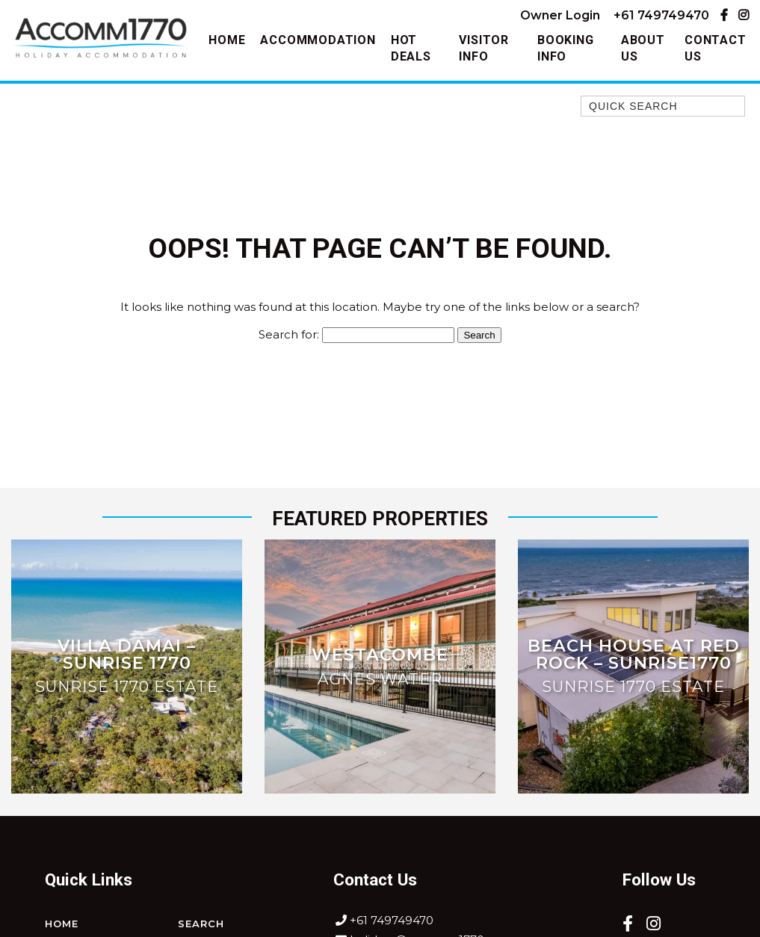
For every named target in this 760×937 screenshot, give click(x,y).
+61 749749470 (661, 15)
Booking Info (565, 48)
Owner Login (560, 15)
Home (226, 40)
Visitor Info (484, 48)
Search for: (289, 334)
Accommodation (317, 40)
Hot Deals (411, 48)
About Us (643, 48)
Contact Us (716, 48)
